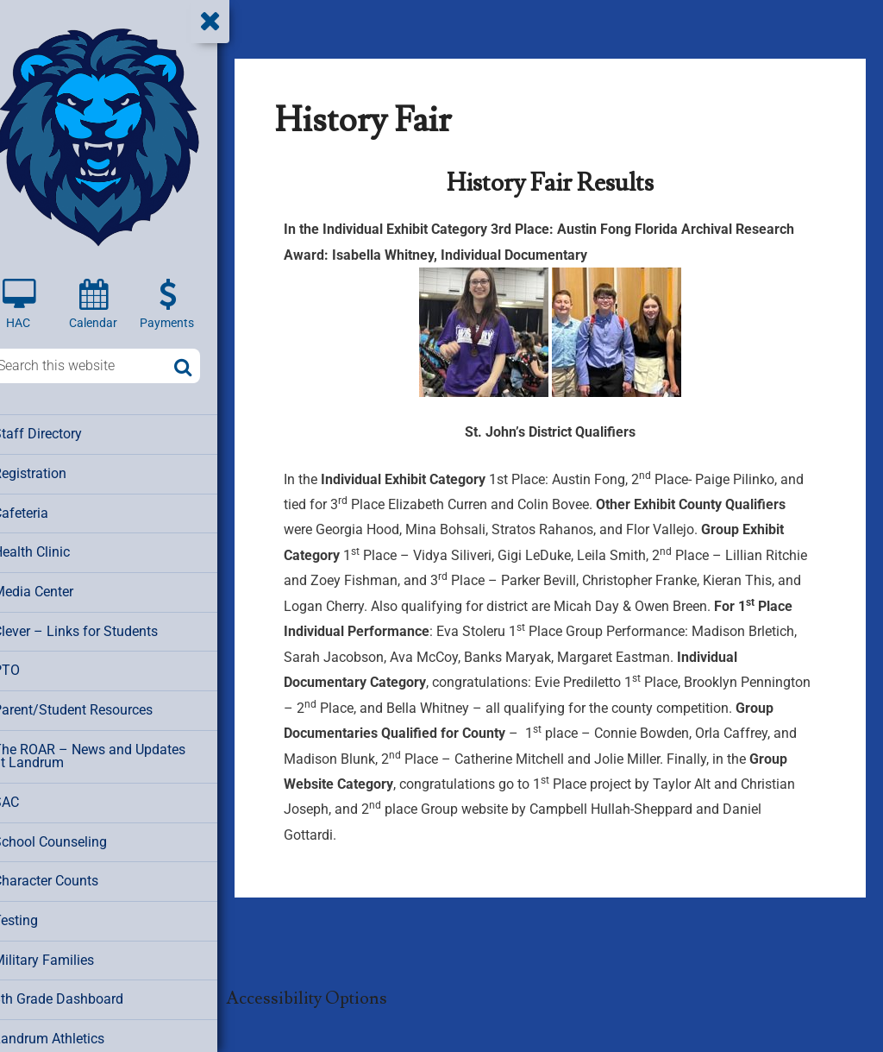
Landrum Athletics (69, 1028)
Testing (38, 912)
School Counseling (71, 834)
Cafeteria (43, 511)
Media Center (55, 588)
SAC (29, 795)
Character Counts (67, 873)
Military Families (65, 951)
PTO (29, 666)
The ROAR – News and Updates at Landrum (115, 750)
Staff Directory (59, 433)
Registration (52, 472)
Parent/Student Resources (92, 705)
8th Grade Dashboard (77, 990)
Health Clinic (54, 549)
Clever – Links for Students (95, 627)
